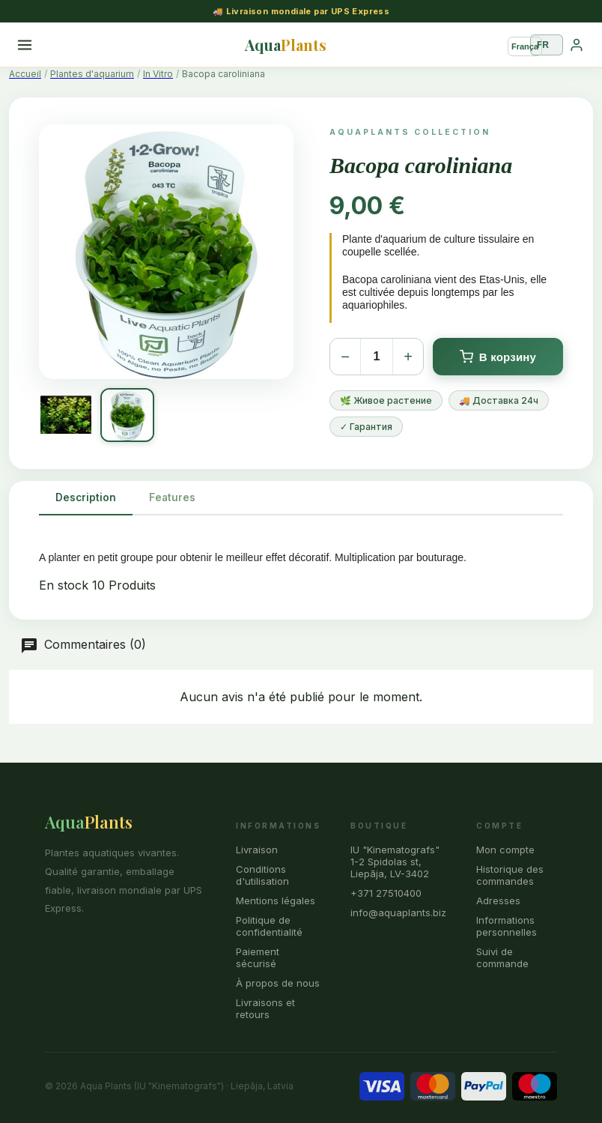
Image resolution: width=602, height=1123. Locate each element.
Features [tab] (172, 497)
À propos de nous (278, 983)
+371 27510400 (386, 893)
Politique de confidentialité (269, 926)
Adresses (498, 900)
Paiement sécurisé (257, 957)
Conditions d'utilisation (262, 875)
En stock (63, 585)
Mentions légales (275, 900)
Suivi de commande (502, 957)
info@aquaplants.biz (398, 912)
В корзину (498, 356)
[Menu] (24, 45)
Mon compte (505, 850)
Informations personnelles (506, 926)
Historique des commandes (510, 875)
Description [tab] (85, 497)
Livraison (257, 850)
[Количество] (376, 356)
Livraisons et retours (265, 1008)
